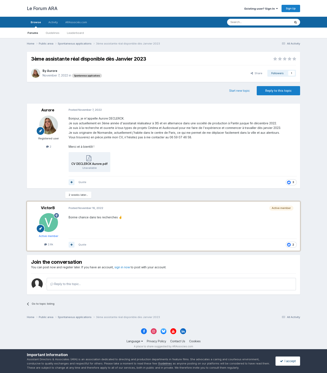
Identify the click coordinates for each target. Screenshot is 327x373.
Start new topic (239, 90)
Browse (36, 24)
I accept (288, 361)
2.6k (48, 244)
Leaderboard (75, 32)
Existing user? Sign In (261, 8)
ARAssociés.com (76, 22)
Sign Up (291, 8)
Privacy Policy (156, 341)
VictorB (48, 208)
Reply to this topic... (65, 284)
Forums (33, 32)
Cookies (195, 341)
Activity (53, 22)
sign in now (122, 267)
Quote (82, 182)
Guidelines (52, 32)
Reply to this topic (278, 90)
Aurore (52, 71)
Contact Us (177, 341)
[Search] (248, 22)
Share (256, 73)
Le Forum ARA (42, 8)
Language (135, 341)
